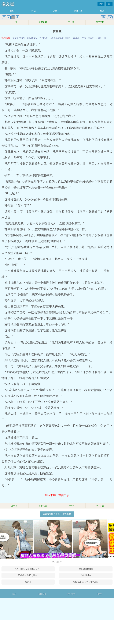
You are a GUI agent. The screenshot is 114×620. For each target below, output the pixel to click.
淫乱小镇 (102, 38)
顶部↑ (99, 594)
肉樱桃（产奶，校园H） (84, 38)
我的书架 (42, 594)
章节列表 (43, 22)
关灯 (110, 17)
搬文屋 (7, 4)
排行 (12, 11)
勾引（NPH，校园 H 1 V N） (28, 569)
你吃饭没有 (86, 575)
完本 (55, 11)
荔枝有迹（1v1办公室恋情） (86, 582)
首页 (14, 594)
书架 (102, 11)
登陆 (101, 4)
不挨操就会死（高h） (61, 38)
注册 (109, 4)
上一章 (14, 22)
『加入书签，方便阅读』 (57, 495)
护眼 (103, 17)
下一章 (71, 22)
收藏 (34, 11)
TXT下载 (100, 22)
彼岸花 (28, 582)
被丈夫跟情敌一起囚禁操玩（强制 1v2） (30, 38)
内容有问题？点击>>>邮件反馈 (57, 514)
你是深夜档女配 (86, 569)
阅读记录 (78, 11)
